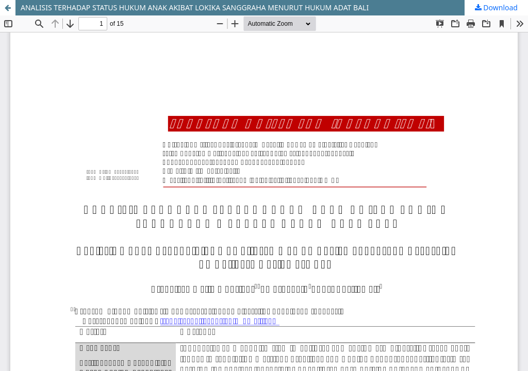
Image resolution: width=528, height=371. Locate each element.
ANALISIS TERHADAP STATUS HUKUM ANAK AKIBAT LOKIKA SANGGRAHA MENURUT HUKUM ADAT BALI (195, 7)
